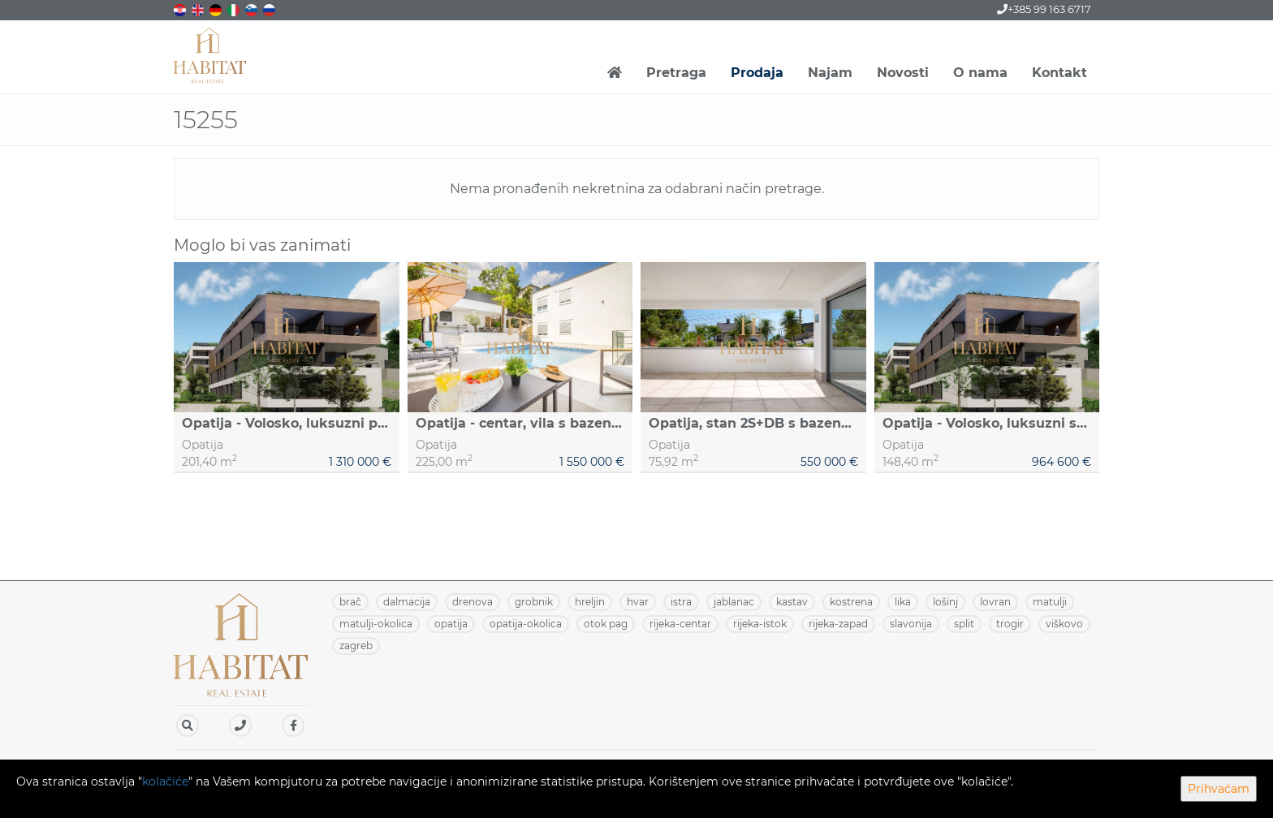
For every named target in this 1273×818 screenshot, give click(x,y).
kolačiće (165, 781)
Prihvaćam (1218, 788)
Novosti (903, 72)
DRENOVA (472, 602)
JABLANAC (734, 602)
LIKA (903, 602)
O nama (980, 72)
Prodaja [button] (757, 72)
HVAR (638, 602)
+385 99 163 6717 (1044, 8)
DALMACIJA (406, 602)
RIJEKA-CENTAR (680, 624)
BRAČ (350, 602)
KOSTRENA (851, 602)
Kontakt (1059, 72)
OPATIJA (451, 624)
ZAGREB (356, 645)
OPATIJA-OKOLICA (526, 624)
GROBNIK (534, 602)
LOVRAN (995, 602)
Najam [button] (830, 72)
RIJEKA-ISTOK (760, 624)
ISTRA (681, 602)
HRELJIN (590, 602)
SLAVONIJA (911, 624)
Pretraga (676, 72)
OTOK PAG (606, 624)
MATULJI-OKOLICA (375, 624)
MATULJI (1050, 602)
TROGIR (1010, 624)
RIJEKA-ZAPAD (838, 624)
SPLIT (964, 624)
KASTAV (792, 602)
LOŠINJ (945, 602)
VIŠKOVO (1064, 624)
